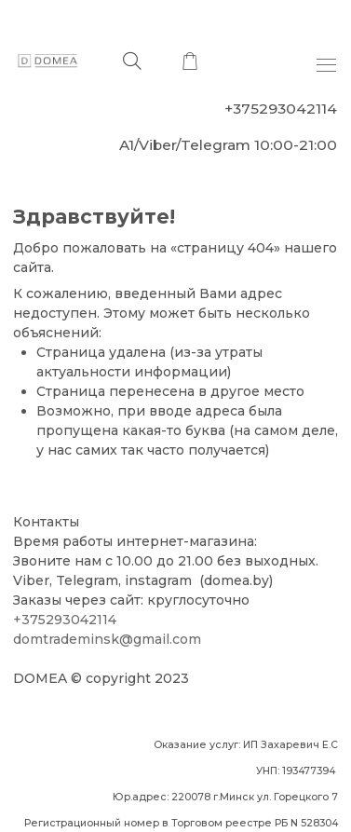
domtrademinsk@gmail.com (107, 639)
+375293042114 (64, 619)
